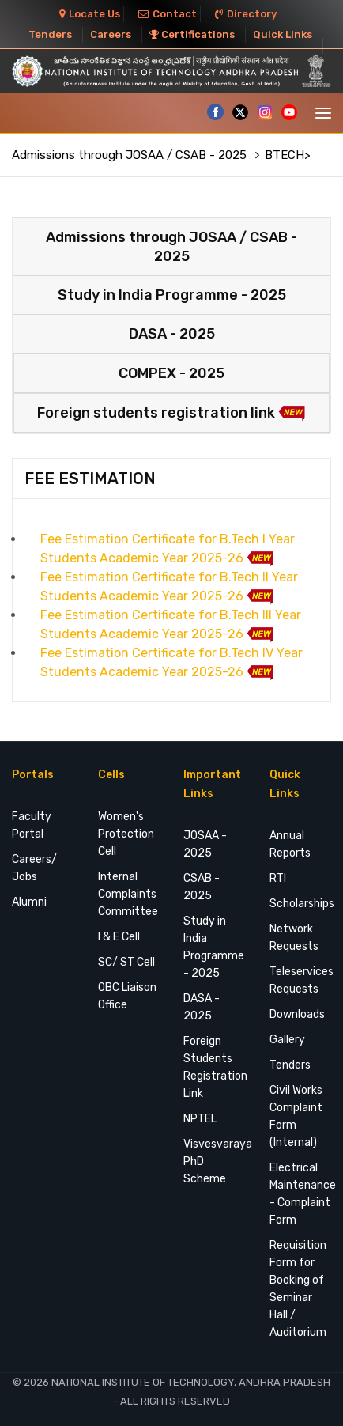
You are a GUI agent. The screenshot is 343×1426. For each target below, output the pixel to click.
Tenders (50, 34)
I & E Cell (119, 937)
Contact (167, 14)
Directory (246, 14)
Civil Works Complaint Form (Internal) (296, 1116)
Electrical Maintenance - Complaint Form (301, 1194)
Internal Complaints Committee (128, 894)
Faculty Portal (31, 825)
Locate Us (89, 14)
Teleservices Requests (301, 980)
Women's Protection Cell (126, 834)
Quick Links (282, 34)
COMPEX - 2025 (171, 373)
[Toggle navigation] (323, 113)
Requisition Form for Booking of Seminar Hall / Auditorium (298, 1289)
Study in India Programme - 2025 (172, 295)
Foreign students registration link (171, 413)
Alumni (29, 902)
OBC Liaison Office (127, 996)
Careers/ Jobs (34, 868)
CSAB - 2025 (201, 887)
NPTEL (200, 1118)
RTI (278, 878)
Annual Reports (290, 844)
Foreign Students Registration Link (214, 1067)
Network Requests (294, 937)
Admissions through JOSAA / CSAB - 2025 (131, 155)
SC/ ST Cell (126, 962)
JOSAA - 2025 (205, 844)
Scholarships (301, 903)
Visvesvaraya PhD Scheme (214, 1161)
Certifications (192, 34)
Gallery (287, 1039)
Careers (110, 34)
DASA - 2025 (172, 333)
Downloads (297, 1014)
